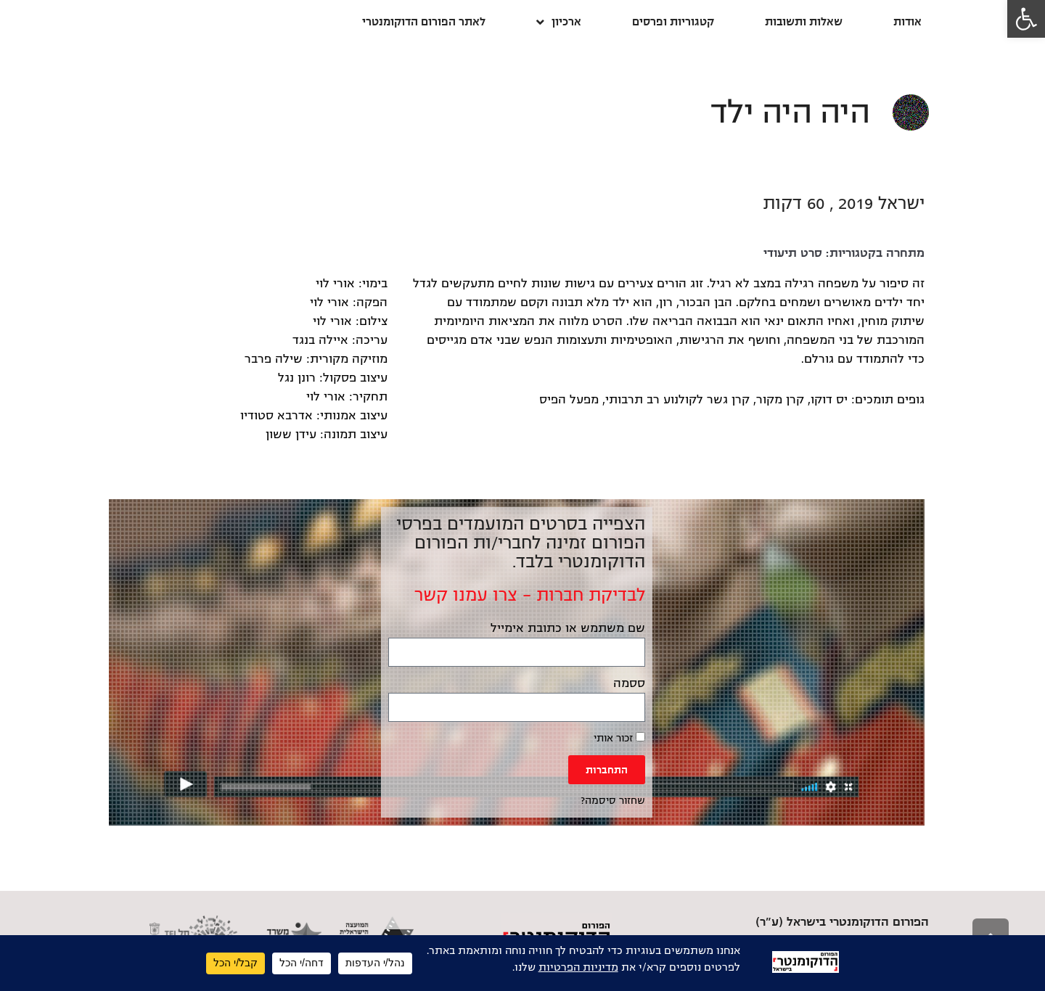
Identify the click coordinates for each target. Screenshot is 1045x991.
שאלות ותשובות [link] (804, 21)
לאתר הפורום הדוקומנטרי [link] (423, 21)
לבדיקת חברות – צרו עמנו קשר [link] (529, 594)
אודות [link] (907, 21)
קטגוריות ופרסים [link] (673, 21)
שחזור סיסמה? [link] (613, 800)
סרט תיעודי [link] (792, 253)
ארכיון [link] (558, 22)
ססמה (629, 683)
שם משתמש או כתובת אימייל (568, 628)
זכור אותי (619, 738)
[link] (1026, 19)
